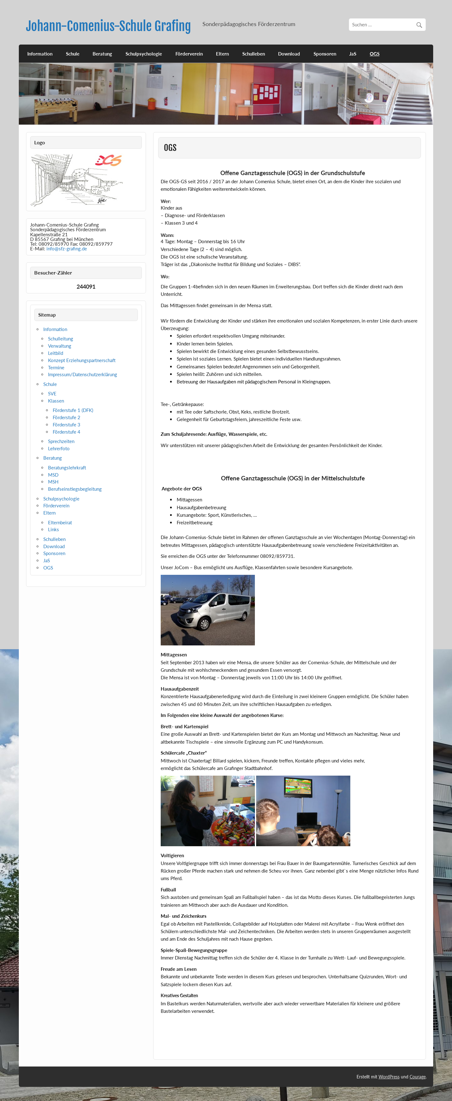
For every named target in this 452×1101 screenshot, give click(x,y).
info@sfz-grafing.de (66, 248)
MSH (53, 481)
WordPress (389, 1076)
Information (39, 53)
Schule (72, 53)
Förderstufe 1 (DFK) (73, 410)
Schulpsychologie (144, 53)
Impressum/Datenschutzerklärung (82, 374)
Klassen (56, 401)
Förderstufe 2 (66, 417)
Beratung (102, 53)
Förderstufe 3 (66, 424)
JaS (352, 53)
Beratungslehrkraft (67, 467)
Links (53, 529)
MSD (53, 475)
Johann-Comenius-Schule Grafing (108, 26)
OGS (374, 53)
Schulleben (253, 53)
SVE (52, 393)
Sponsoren (325, 53)
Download (289, 53)
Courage (418, 1076)
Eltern (222, 53)
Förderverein (189, 53)
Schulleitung (60, 338)
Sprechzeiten (61, 441)
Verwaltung (59, 346)
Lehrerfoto (59, 448)
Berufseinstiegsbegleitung (75, 489)
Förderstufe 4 (66, 432)
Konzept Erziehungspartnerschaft (82, 360)
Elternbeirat (60, 522)
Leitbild (55, 353)
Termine (56, 367)
